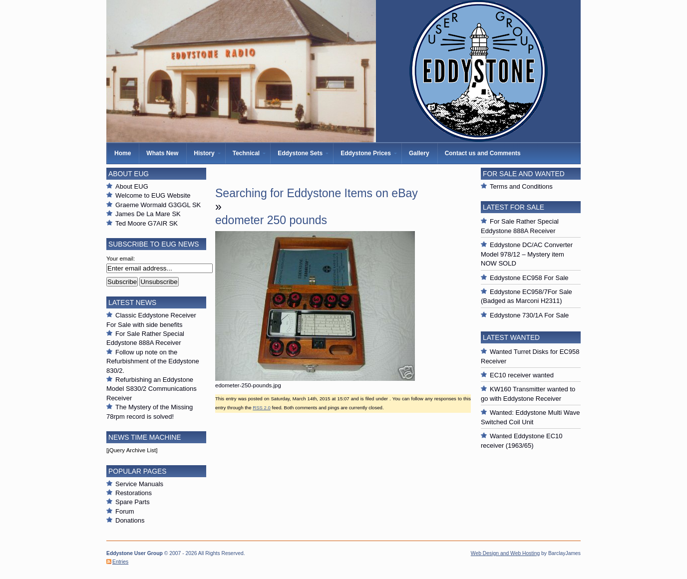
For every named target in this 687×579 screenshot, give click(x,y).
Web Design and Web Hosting (505, 553)
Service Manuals (139, 484)
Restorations (133, 493)
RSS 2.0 (262, 407)
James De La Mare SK (148, 214)
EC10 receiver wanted (522, 375)
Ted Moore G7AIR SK (146, 223)
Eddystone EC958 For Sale (529, 278)
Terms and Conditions (521, 186)
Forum (124, 511)
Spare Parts (132, 502)
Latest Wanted (511, 337)
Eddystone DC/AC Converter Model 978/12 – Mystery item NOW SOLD (527, 254)
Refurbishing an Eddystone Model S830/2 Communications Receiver (151, 389)
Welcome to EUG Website (153, 195)
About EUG (131, 186)
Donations (130, 520)
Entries (120, 562)
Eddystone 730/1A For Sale (529, 315)
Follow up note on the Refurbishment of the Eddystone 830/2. (152, 361)
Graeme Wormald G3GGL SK (158, 205)
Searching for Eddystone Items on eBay (316, 193)
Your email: (120, 259)
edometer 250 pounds (271, 220)
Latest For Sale (513, 207)
